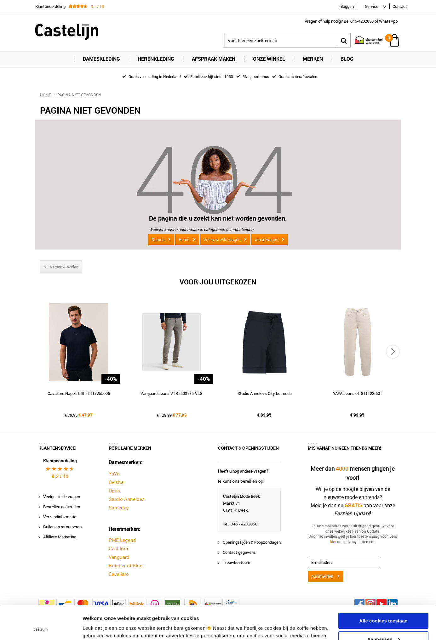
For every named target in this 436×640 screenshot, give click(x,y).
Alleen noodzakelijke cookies (383, 624)
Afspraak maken (213, 58)
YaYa (114, 473)
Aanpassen (383, 605)
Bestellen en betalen (61, 506)
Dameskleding (101, 58)
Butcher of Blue (125, 565)
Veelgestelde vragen (222, 239)
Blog (347, 58)
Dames (158, 239)
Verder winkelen (64, 267)
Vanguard (119, 557)
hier (333, 541)
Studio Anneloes (127, 499)
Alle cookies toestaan (383, 587)
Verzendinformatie (59, 516)
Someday (119, 507)
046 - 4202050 (244, 524)
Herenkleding (156, 58)
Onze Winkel (269, 58)
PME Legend (122, 540)
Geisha (116, 482)
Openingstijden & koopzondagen (252, 542)
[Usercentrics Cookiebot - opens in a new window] (40, 627)
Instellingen (96, 627)
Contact (400, 6)
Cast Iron (118, 548)
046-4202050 (362, 21)
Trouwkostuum (236, 562)
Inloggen (346, 6)
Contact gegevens (239, 552)
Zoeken (343, 40)
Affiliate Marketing (59, 537)
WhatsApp (388, 21)
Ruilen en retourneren (62, 527)
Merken (313, 58)
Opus (114, 490)
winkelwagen (266, 239)
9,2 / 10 (60, 476)
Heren (184, 239)
